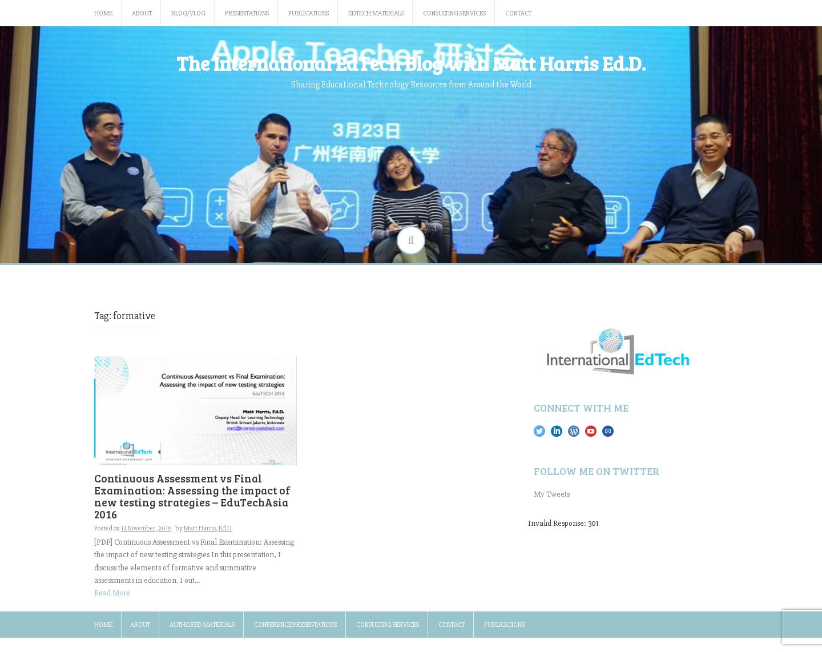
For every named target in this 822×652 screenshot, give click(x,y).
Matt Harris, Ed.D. (208, 528)
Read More (112, 593)
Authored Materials (202, 625)
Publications (308, 13)
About (142, 13)
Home (103, 13)
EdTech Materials (376, 13)
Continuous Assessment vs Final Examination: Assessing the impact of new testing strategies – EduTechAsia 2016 (192, 496)
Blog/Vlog (188, 13)
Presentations (247, 13)
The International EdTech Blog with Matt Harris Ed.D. (411, 63)
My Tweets (552, 494)
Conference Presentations (295, 625)
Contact (518, 13)
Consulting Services (454, 13)
